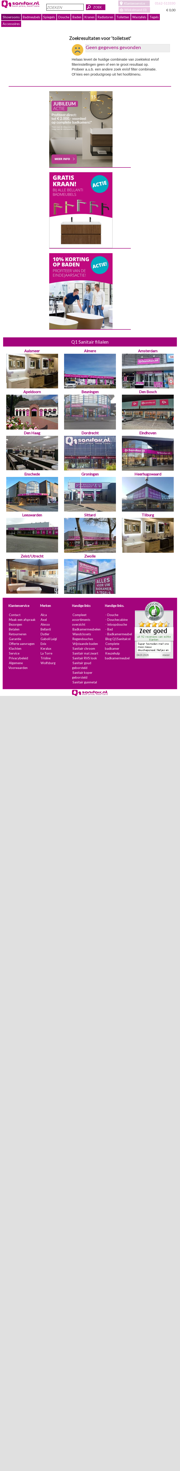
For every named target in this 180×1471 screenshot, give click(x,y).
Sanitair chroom (83, 648)
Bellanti (46, 629)
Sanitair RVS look (84, 658)
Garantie (15, 639)
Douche (63, 17)
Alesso (45, 624)
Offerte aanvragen (22, 644)
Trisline (46, 658)
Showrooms (11, 17)
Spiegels (49, 17)
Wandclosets (81, 634)
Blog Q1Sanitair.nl (118, 639)
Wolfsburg (48, 663)
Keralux (46, 648)
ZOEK (97, 7)
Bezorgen (15, 624)
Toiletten (122, 17)
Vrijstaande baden (85, 644)
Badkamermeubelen (86, 629)
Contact (14, 615)
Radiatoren (105, 17)
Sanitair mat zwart (85, 653)
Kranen (89, 17)
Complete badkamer (112, 646)
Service (14, 653)
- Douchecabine (116, 620)
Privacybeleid (18, 658)
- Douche (111, 615)
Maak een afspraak (22, 620)
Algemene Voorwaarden (18, 665)
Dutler (45, 634)
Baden (76, 17)
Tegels (154, 17)
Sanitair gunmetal (84, 682)
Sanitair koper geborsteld (82, 675)
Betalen (14, 629)
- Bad (109, 629)
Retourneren (17, 634)
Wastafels (139, 17)
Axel (44, 620)
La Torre (46, 653)
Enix (43, 644)
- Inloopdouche (116, 624)
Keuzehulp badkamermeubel (117, 655)
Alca (44, 615)
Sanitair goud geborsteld (81, 665)
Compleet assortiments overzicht (81, 619)
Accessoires (11, 24)
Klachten (15, 648)
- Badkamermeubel (118, 634)
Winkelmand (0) (135, 10)
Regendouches (82, 639)
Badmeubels (31, 17)
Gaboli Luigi (49, 639)
